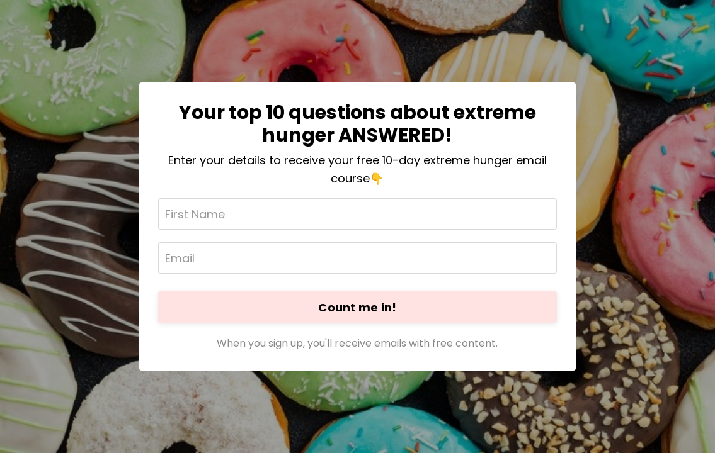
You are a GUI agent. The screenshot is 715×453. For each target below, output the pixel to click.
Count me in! (357, 307)
